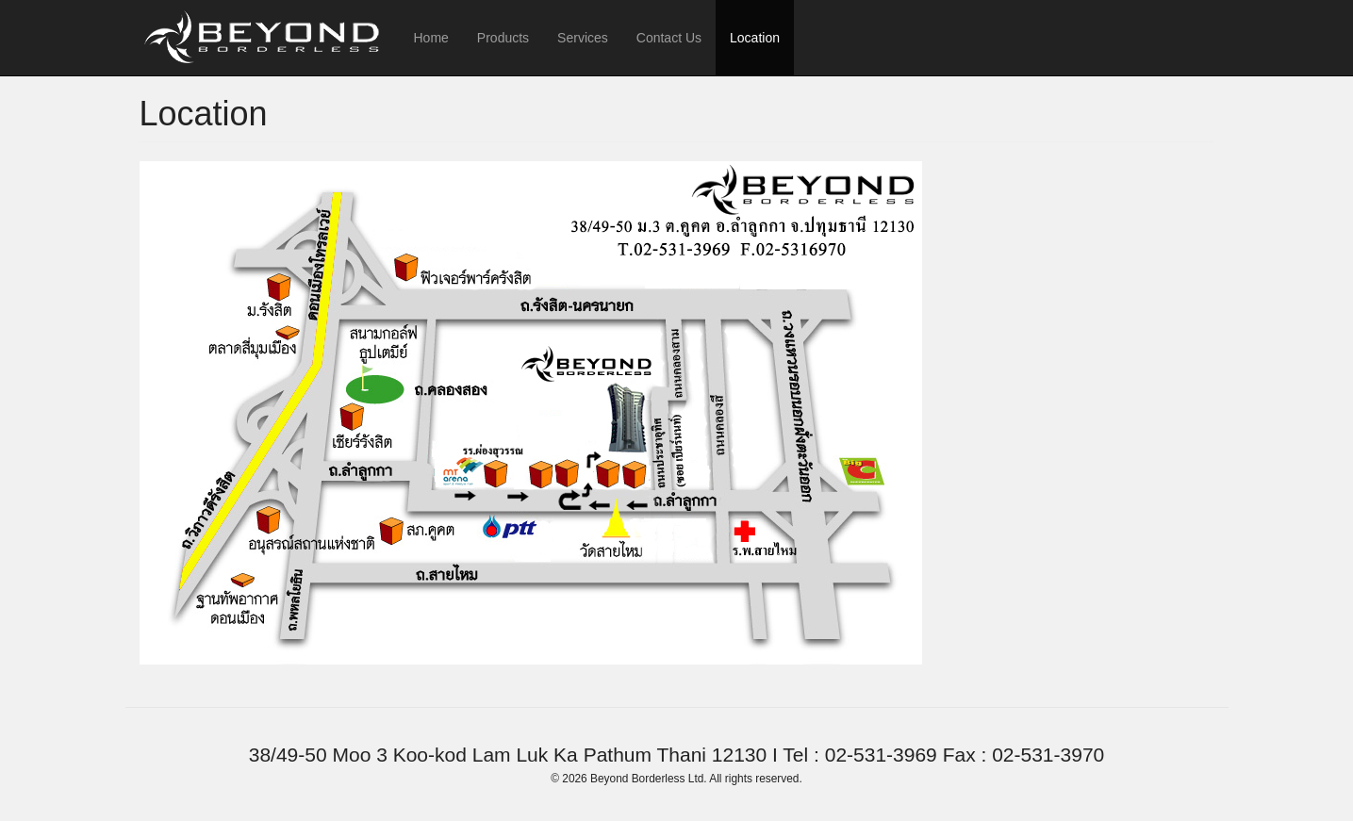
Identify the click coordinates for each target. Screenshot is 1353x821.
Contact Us (668, 37)
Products (503, 37)
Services (582, 37)
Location (755, 37)
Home (431, 37)
